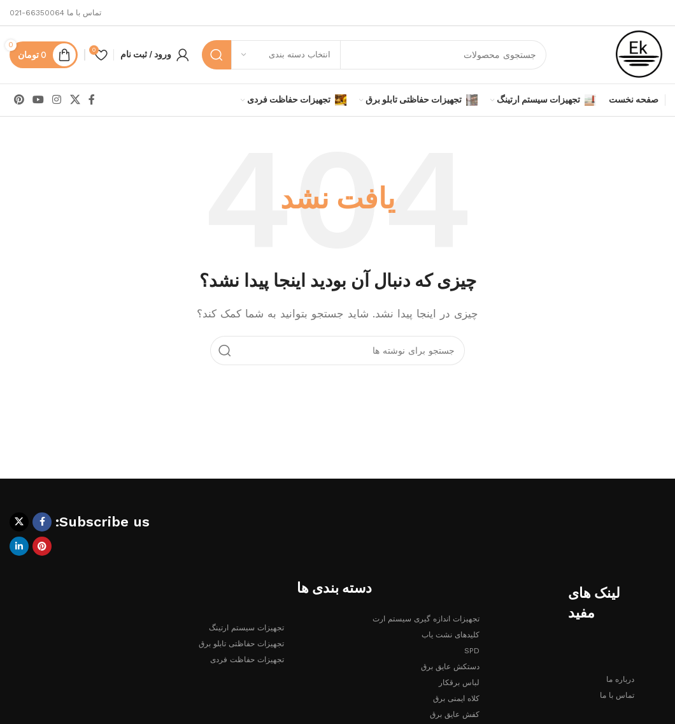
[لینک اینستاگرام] (57, 100)
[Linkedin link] (19, 546)
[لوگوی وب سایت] (639, 54)
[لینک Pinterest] (19, 100)
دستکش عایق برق (450, 666)
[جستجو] (374, 54)
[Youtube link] (38, 100)
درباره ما (620, 679)
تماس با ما (617, 695)
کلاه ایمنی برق (456, 698)
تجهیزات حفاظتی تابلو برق (241, 643)
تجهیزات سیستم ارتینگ (246, 627)
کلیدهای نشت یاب (451, 634)
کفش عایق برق (455, 714)
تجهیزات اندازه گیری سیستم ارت (426, 618)
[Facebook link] (91, 100)
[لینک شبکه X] (75, 100)
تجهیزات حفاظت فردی (247, 659)
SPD (472, 650)
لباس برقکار (459, 682)
